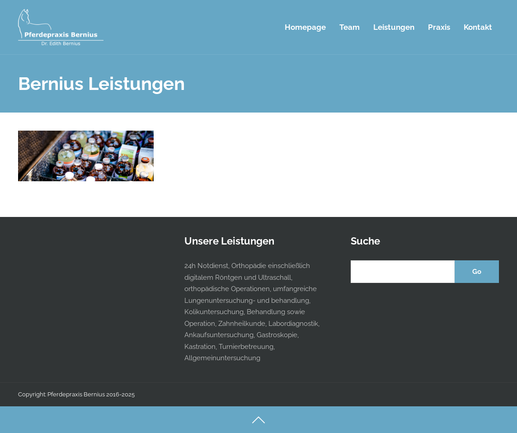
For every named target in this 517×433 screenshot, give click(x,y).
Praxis (439, 27)
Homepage (305, 27)
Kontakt (478, 27)
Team (349, 27)
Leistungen (393, 27)
